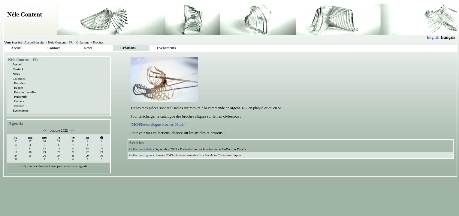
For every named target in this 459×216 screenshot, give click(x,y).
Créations (82, 42)
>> (72, 130)
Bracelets (20, 83)
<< (45, 130)
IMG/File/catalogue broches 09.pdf (158, 124)
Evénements (166, 48)
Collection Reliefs (140, 149)
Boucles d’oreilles (25, 92)
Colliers (19, 101)
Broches (19, 105)
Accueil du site (34, 42)
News (88, 48)
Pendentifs (20, 96)
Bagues (18, 87)
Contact (53, 48)
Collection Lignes (140, 155)
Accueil (16, 48)
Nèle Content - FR (60, 42)
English (433, 37)
